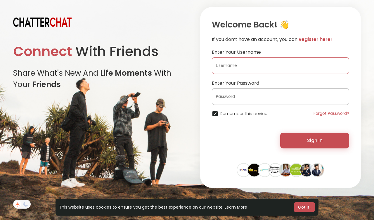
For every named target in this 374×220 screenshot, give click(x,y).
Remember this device (243, 114)
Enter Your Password (235, 83)
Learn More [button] (236, 207)
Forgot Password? (331, 113)
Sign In (315, 140)
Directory (350, 199)
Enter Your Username (236, 52)
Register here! (315, 39)
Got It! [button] (304, 207)
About (333, 199)
